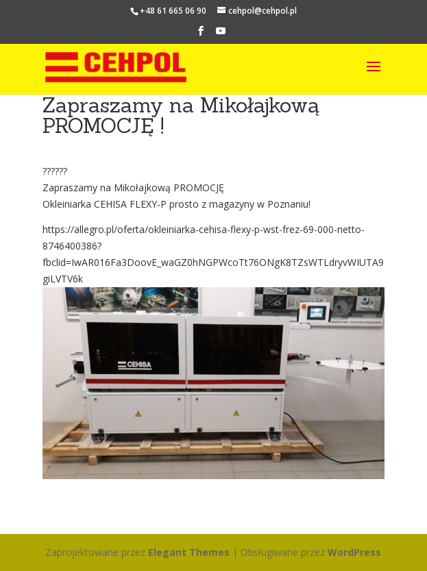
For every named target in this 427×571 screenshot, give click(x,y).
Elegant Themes (189, 552)
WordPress (354, 552)
